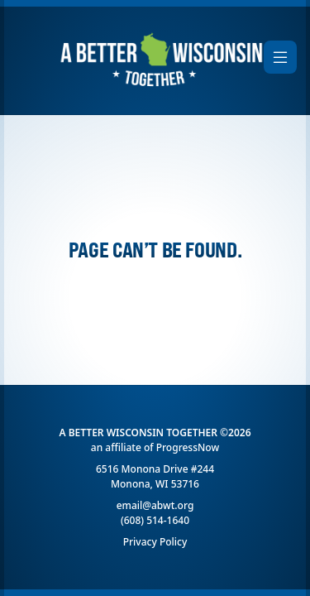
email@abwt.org (155, 505)
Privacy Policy (155, 542)
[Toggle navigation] (280, 57)
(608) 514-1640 (155, 520)
